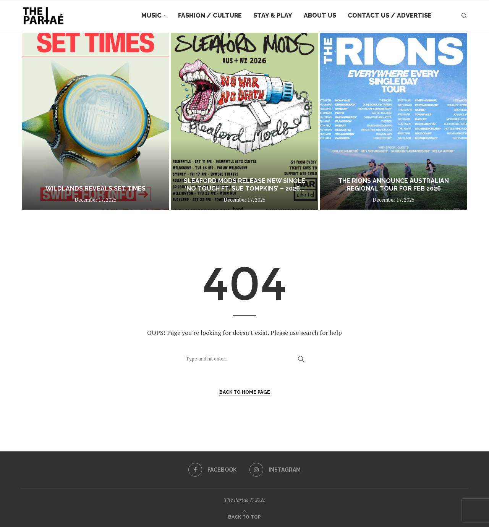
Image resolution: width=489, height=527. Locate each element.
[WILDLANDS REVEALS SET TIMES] (95, 121)
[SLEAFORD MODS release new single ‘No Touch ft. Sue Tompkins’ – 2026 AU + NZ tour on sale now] (244, 121)
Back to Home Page (244, 392)
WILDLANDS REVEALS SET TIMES (95, 188)
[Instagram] (275, 470)
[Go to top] (244, 516)
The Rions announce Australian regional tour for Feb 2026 (393, 184)
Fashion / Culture (210, 15)
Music (151, 15)
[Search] (464, 15)
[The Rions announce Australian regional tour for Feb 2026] (393, 121)
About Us (320, 15)
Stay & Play (272, 15)
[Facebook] (212, 470)
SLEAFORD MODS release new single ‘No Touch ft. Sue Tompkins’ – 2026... (244, 184)
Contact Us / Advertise (390, 15)
